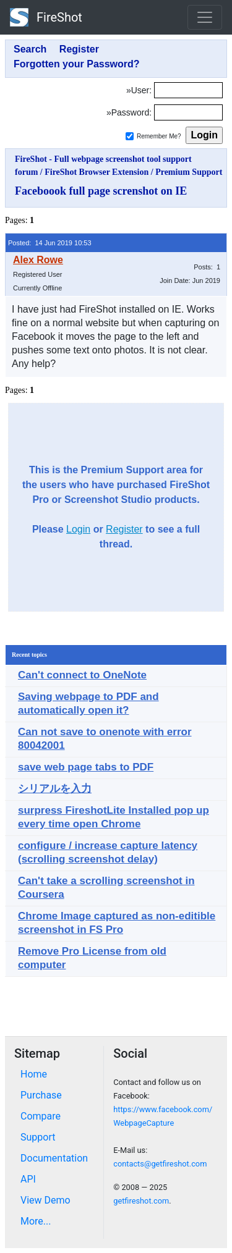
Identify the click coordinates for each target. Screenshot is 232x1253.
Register (124, 529)
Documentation (54, 1158)
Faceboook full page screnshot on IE (101, 191)
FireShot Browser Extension (96, 172)
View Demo (45, 1200)
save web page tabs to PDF (85, 767)
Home (33, 1074)
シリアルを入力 (55, 789)
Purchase (41, 1095)
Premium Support (188, 172)
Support (37, 1137)
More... (35, 1221)
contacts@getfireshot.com (160, 1163)
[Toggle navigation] (204, 17)
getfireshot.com (141, 1200)
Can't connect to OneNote (82, 675)
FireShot (46, 17)
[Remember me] (130, 136)
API (28, 1179)
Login (78, 529)
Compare (40, 1116)
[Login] (188, 90)
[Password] (188, 112)
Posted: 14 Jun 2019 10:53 (50, 243)
